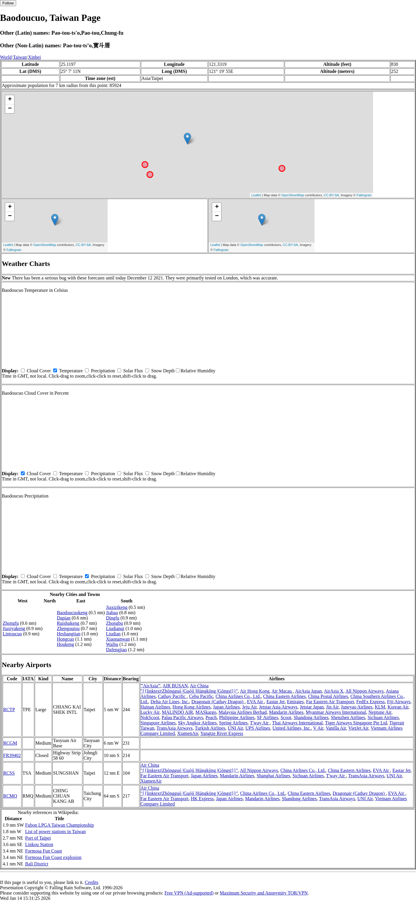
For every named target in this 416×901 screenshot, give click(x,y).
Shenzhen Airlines (348, 717)
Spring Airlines (233, 722)
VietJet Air (358, 728)
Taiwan (20, 57)
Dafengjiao (116, 649)
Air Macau (282, 691)
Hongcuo (65, 639)
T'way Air (260, 722)
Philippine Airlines (236, 717)
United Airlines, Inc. (292, 728)
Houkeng (65, 644)
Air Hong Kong (254, 691)
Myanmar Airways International (336, 712)
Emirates (295, 701)
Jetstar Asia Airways (278, 706)
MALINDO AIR (177, 712)
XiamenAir (187, 733)
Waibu (112, 644)
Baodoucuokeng (72, 612)
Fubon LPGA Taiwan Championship (59, 825)
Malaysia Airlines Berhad (243, 712)
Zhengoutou (68, 628)
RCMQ (10, 795)
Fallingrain (364, 195)
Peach (211, 717)
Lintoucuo (12, 633)
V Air (318, 728)
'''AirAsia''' (151, 685)
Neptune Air (379, 712)
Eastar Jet (275, 701)
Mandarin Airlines (286, 712)
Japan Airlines (226, 706)
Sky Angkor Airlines (197, 722)
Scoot (285, 717)
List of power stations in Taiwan (55, 831)
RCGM (10, 743)
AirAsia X (333, 691)
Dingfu (112, 617)
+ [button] (10, 99)
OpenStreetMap (292, 195)
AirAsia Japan (308, 691)
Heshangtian (68, 633)
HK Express (202, 798)
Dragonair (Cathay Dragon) (218, 701)
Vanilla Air (336, 728)
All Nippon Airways (364, 691)
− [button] (10, 108)
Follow (8, 3)
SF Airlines (267, 717)
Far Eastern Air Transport (330, 701)
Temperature (71, 370)
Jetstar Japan (312, 706)
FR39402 (12, 755)
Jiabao (112, 612)
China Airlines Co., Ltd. (238, 696)
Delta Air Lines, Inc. (170, 701)
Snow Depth (163, 370)
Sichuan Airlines (383, 717)
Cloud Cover (39, 370)
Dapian (63, 617)
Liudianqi (115, 628)
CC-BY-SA (331, 195)
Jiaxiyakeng (14, 628)
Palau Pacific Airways (182, 717)
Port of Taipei (38, 837)
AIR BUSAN (175, 685)
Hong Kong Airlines (192, 706)
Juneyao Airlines (356, 706)
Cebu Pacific (201, 696)
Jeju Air (249, 706)
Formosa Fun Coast (43, 850)
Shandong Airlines (311, 717)
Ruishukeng (68, 623)
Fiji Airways (398, 701)
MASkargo (206, 712)
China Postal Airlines (328, 696)
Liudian (113, 633)
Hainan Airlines (155, 706)
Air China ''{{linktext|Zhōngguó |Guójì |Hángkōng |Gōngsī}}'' (189, 688)
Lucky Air (150, 712)
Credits (91, 882)
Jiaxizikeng (117, 607)
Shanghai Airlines (273, 775)
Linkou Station (39, 844)
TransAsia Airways (174, 728)
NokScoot (150, 717)
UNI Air (235, 728)
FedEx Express (370, 701)
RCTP (9, 709)
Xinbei (34, 57)
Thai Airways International (297, 722)
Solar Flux (133, 370)
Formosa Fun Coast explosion (53, 857)
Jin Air (332, 706)
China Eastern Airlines (284, 696)
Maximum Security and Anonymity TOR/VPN (264, 892)
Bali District (36, 863)
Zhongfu (11, 623)
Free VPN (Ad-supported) (188, 892)
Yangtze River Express (221, 733)
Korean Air (397, 706)
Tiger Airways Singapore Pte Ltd (356, 722)
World (6, 57)
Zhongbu (114, 623)
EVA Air (255, 701)
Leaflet (256, 195)
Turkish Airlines (210, 728)
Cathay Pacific (172, 696)
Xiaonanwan (118, 639)
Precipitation (103, 370)
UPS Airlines (257, 728)
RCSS (9, 773)
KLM (380, 706)
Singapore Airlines (158, 722)
